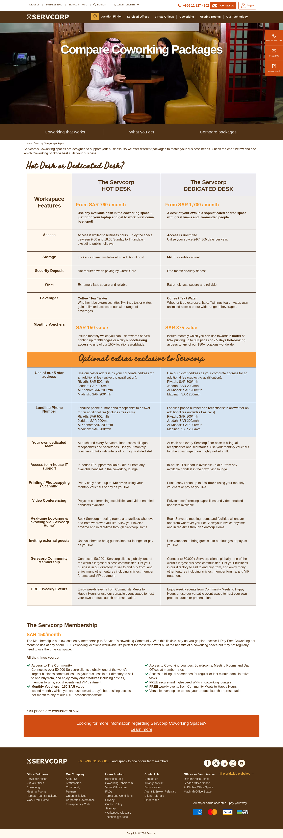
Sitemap (110, 808)
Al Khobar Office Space (198, 787)
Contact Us (274, 51)
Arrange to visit (274, 66)
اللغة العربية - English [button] (126, 5)
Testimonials (73, 783)
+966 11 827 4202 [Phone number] (196, 5)
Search (101, 5)
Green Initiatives (76, 795)
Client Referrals (154, 795)
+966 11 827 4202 (274, 36)
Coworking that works (65, 132)
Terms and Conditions (118, 795)
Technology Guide (116, 816)
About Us (34, 5)
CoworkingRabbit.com (119, 783)
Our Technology (237, 16)
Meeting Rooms (210, 16)
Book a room (152, 787)
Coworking (186, 16)
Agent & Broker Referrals (160, 791)
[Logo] (48, 16)
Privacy (109, 800)
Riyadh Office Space (196, 778)
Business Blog (54, 5)
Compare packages (218, 132)
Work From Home (38, 800)
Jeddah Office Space (197, 783)
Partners (71, 791)
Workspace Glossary (118, 812)
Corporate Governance (80, 800)
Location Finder (111, 16)
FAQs (108, 791)
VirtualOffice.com (116, 787)
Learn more (141, 729)
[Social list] (207, 762)
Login (247, 5)
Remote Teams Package (42, 795)
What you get (141, 132)
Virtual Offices (164, 16)
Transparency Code (78, 804)
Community (73, 787)
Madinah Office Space (198, 791)
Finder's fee (152, 800)
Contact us (151, 778)
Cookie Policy (113, 804)
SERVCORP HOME (78, 5)
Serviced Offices (138, 16)
